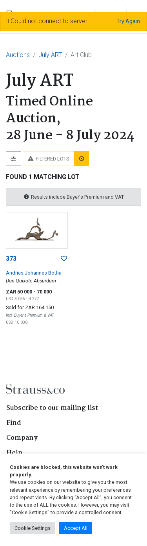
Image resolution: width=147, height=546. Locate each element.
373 (11, 258)
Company (22, 438)
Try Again (128, 21)
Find (13, 423)
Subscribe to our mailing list (52, 408)
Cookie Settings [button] (33, 528)
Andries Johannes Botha (34, 273)
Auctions (18, 55)
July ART (50, 55)
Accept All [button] (75, 528)
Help (14, 453)
